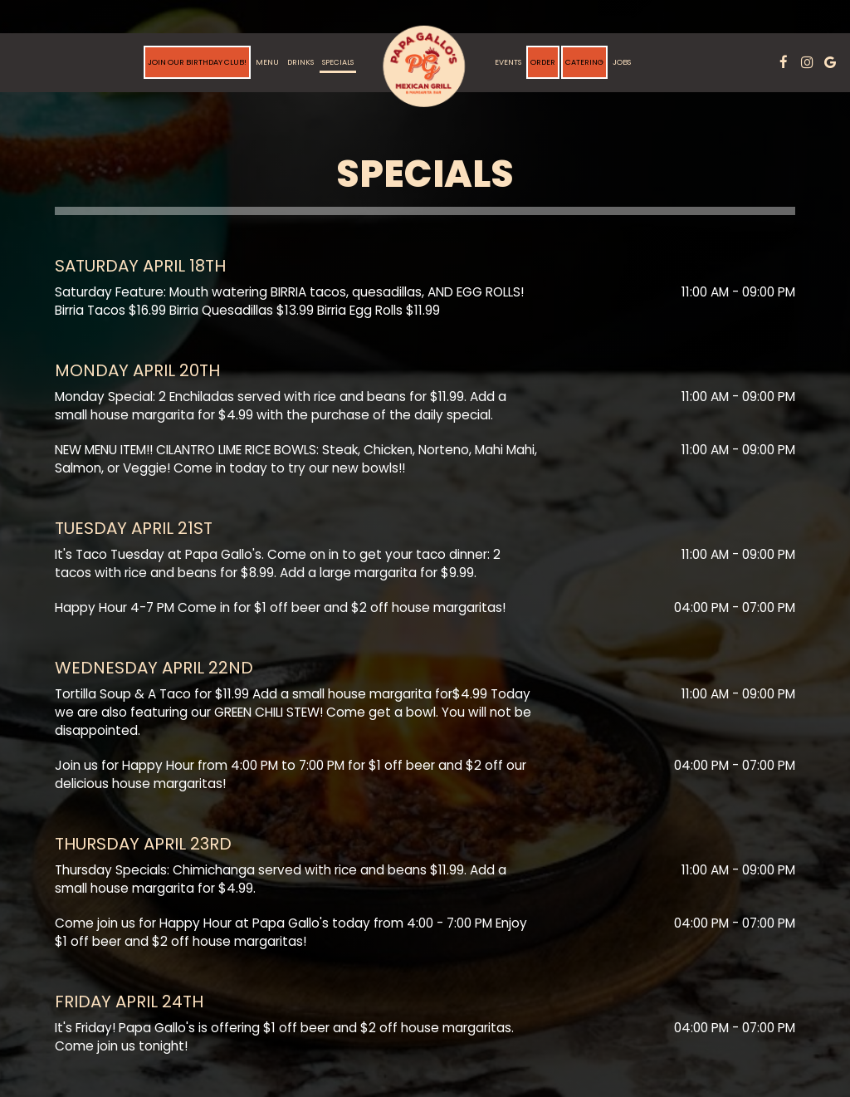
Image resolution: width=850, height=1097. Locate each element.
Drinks (300, 61)
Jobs (622, 61)
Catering (584, 61)
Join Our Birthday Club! (197, 61)
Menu (267, 61)
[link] (424, 66)
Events (508, 61)
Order (542, 61)
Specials (338, 61)
